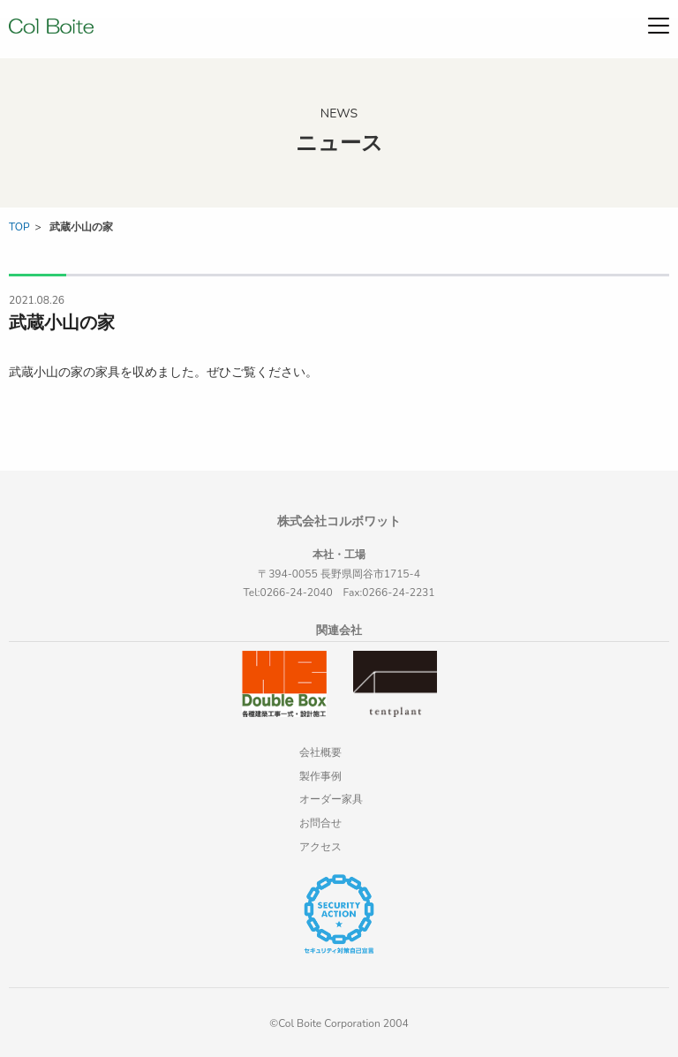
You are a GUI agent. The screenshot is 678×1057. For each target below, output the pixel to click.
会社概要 (320, 752)
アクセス (320, 847)
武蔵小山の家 (81, 227)
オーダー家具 (331, 799)
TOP (19, 227)
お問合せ (320, 823)
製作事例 (320, 776)
